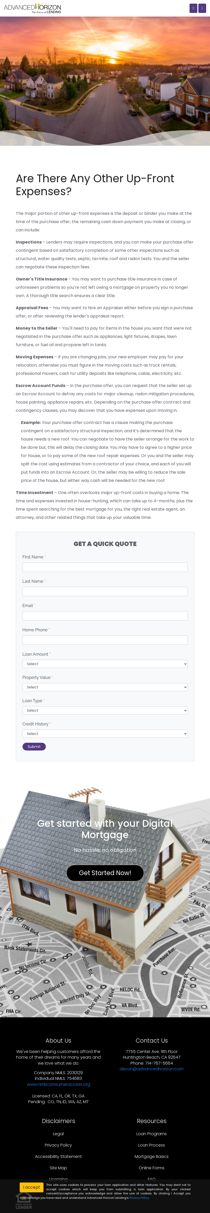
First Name (34, 557)
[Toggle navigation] (202, 8)
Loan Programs (151, 1134)
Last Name (34, 581)
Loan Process (151, 1145)
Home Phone (36, 629)
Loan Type (34, 700)
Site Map (58, 1168)
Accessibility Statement (58, 1156)
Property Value (38, 677)
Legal (58, 1134)
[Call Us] (193, 8)
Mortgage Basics (152, 1156)
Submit (34, 746)
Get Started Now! (105, 873)
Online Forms (151, 1168)
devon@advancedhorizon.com (152, 1069)
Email (29, 605)
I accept (31, 1187)
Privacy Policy (58, 1145)
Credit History (37, 724)
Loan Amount (37, 654)
